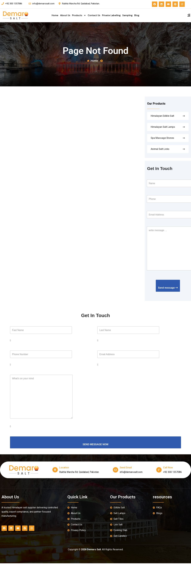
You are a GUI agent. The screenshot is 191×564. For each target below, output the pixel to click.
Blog (136, 15)
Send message (168, 288)
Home (55, 15)
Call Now (168, 468)
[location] (55, 470)
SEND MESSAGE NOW (95, 445)
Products (79, 15)
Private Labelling (111, 15)
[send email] (115, 470)
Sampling (127, 15)
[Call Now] (159, 470)
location (64, 468)
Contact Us (94, 15)
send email (126, 468)
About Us (65, 15)
